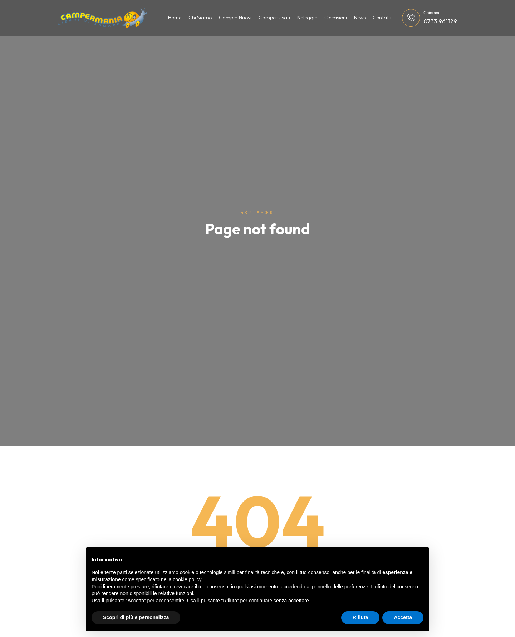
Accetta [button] (403, 617)
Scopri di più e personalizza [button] (136, 617)
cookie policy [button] (187, 579)
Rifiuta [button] (360, 617)
